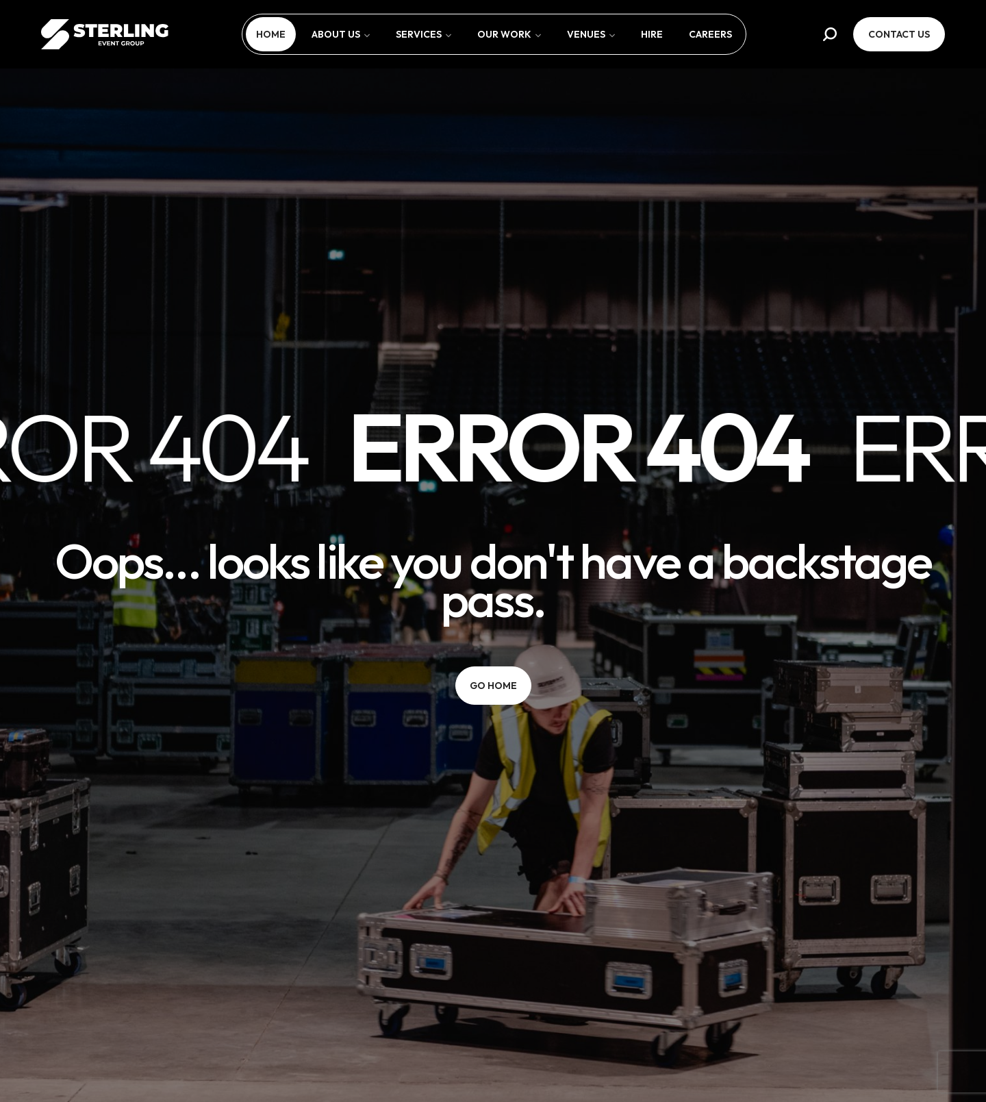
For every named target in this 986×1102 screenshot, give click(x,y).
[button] (830, 34)
